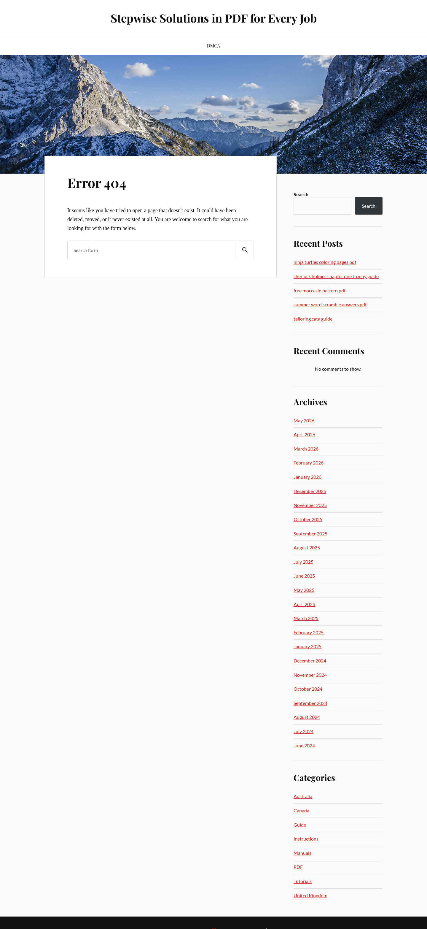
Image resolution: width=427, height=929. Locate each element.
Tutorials (303, 881)
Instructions (306, 838)
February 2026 (309, 462)
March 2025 (306, 618)
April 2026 (304, 434)
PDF (298, 867)
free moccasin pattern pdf (319, 290)
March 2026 (306, 448)
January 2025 (307, 646)
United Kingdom (310, 895)
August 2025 (307, 547)
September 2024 (310, 703)
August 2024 (307, 717)
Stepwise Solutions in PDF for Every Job (214, 18)
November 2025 (310, 505)
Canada (301, 810)
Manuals (302, 853)
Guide (300, 824)
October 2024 (308, 689)
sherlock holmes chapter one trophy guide (336, 276)
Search (301, 194)
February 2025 (309, 632)
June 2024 (304, 745)
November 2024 (310, 675)
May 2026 (304, 420)
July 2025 (303, 562)
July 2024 (303, 731)
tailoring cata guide (313, 318)
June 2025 (304, 575)
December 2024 (310, 660)
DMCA (213, 45)
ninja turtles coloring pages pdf (325, 262)
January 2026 (307, 477)
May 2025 (304, 590)
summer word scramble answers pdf (330, 304)
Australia (303, 796)
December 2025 (310, 491)
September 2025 (310, 533)
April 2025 (304, 604)
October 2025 (308, 519)
